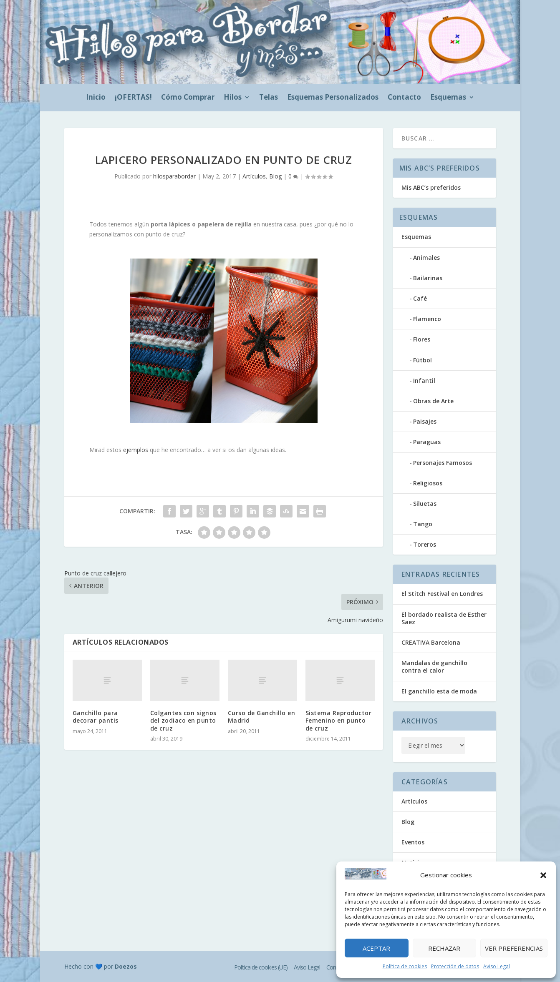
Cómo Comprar (187, 98)
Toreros (424, 544)
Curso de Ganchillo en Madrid (261, 716)
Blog (275, 176)
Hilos (233, 98)
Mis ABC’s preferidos (431, 187)
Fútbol (422, 360)
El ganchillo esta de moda (439, 691)
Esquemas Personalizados (332, 98)
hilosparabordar (174, 176)
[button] (543, 875)
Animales (426, 257)
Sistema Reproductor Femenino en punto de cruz (338, 720)
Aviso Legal (496, 966)
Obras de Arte (433, 401)
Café (420, 298)
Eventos (412, 842)
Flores (421, 339)
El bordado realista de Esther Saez (444, 618)
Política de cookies (405, 966)
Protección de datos (455, 966)
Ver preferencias (514, 948)
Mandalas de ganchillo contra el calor (434, 666)
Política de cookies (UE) (261, 967)
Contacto (404, 98)
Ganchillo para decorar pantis (96, 716)
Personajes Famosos (442, 463)
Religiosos (427, 483)
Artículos (254, 176)
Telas (268, 98)
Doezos (126, 966)
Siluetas (424, 503)
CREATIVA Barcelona (430, 642)
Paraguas (427, 442)
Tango (422, 524)
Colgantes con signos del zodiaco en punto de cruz (183, 720)
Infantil (424, 380)
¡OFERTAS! (133, 98)
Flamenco (427, 319)
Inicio (96, 98)
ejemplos (135, 450)
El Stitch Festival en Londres (442, 594)
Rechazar (444, 948)
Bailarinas (427, 278)
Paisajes (424, 421)
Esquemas (448, 98)
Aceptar (376, 948)
